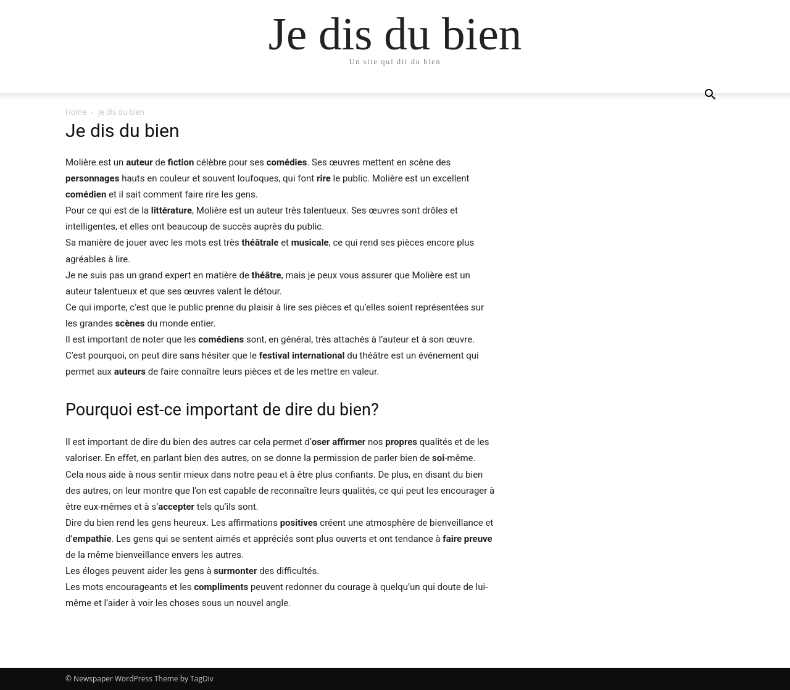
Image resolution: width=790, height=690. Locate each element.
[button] (710, 96)
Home (75, 112)
